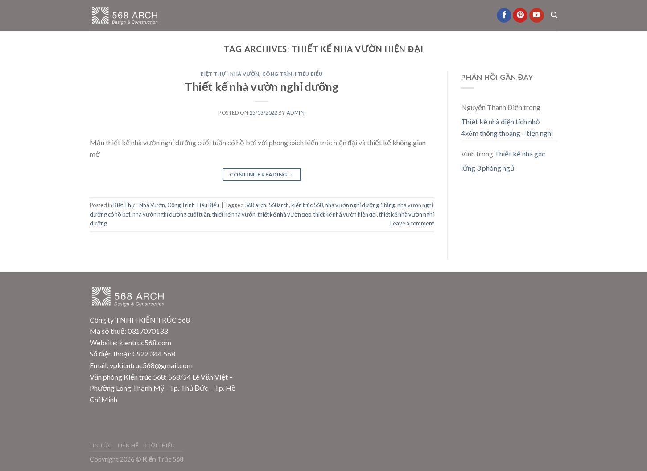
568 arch (255, 205)
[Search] (554, 15)
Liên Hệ (128, 445)
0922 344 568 (153, 353)
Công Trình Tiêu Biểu (292, 74)
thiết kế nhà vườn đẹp (284, 214)
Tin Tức (101, 445)
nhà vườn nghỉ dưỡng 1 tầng (360, 205)
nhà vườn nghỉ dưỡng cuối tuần (171, 214)
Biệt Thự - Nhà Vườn (230, 74)
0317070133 (148, 331)
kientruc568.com (145, 342)
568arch (278, 205)
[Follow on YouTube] (536, 15)
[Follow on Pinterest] (520, 15)
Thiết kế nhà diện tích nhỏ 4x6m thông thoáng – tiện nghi (507, 127)
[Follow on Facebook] (504, 15)
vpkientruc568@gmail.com (151, 365)
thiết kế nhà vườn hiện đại (345, 214)
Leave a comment (412, 223)
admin (296, 112)
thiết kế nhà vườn (234, 214)
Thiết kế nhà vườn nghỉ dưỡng (261, 86)
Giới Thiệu (159, 445)
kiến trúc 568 (307, 205)
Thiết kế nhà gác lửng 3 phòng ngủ (503, 160)
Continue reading (262, 174)
